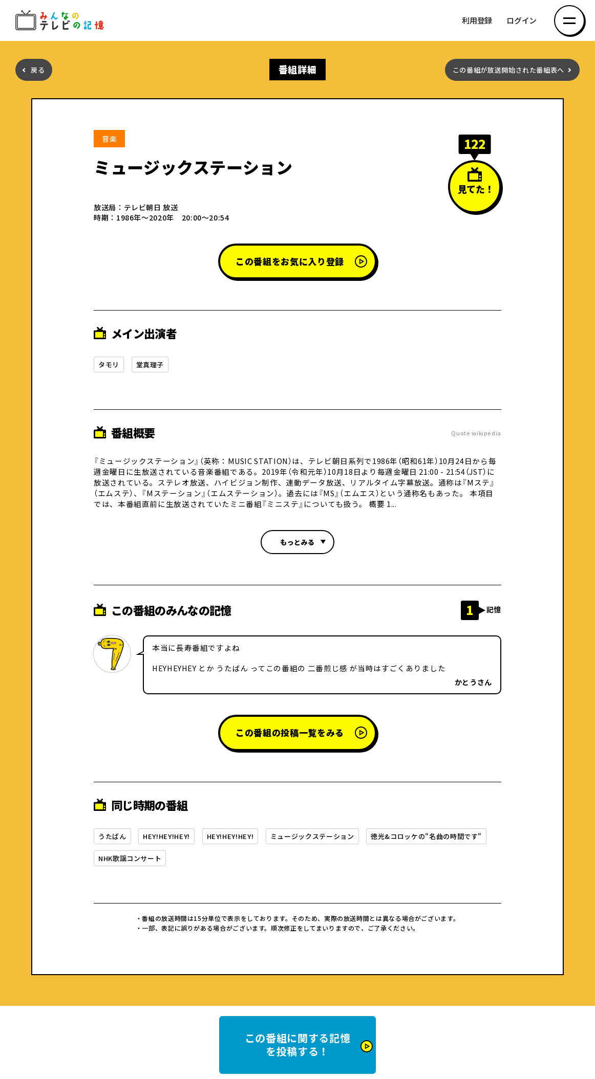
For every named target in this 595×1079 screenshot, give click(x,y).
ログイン (521, 21)
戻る (38, 70)
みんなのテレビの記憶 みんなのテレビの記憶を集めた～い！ (61, 20)
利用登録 (477, 21)
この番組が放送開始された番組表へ (508, 70)
